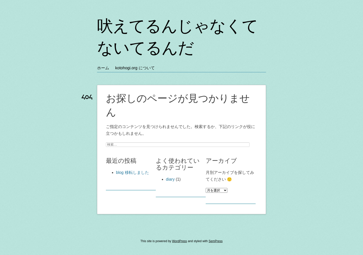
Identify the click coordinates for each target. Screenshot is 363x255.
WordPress (179, 241)
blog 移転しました (132, 172)
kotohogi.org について (135, 68)
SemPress (216, 241)
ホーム (103, 68)
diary (170, 179)
